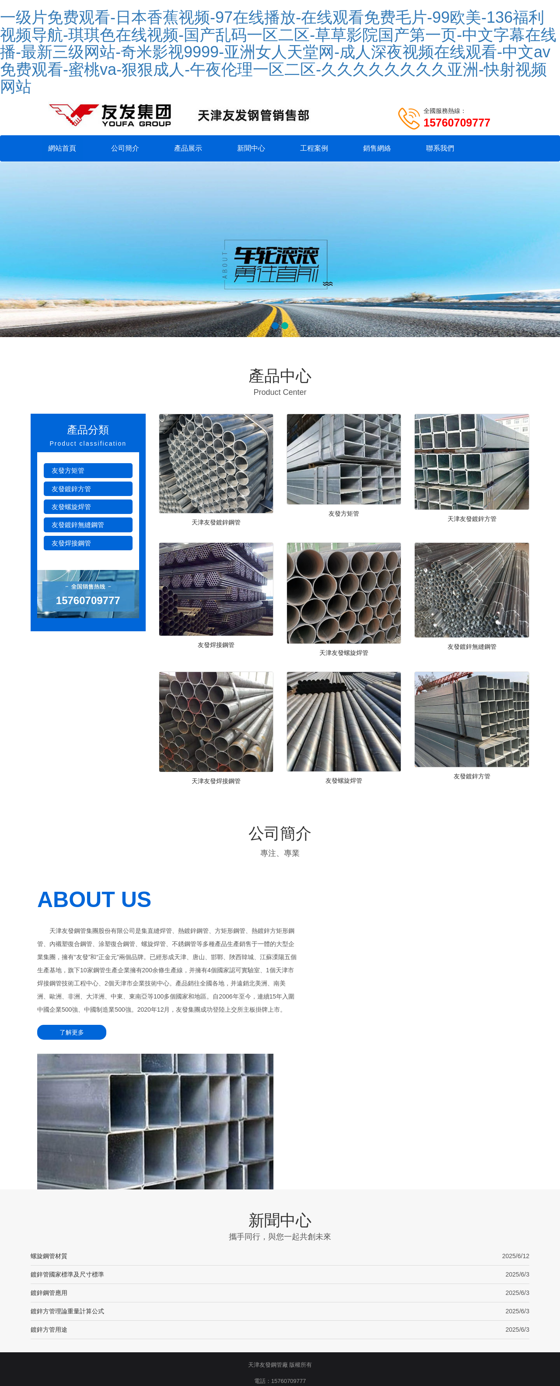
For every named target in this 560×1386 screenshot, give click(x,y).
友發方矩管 (68, 471)
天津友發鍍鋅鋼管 (216, 523)
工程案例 (314, 148)
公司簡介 (125, 148)
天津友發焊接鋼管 (216, 786)
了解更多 (68, 1055)
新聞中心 (251, 148)
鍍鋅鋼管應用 (49, 1174)
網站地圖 (309, 1279)
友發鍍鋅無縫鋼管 (78, 525)
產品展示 (188, 148)
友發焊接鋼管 (71, 544)
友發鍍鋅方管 (71, 489)
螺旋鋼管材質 (49, 1137)
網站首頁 (62, 148)
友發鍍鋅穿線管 (290, 1291)
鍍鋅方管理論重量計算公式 (67, 1192)
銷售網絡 (377, 148)
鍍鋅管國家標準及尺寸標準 (67, 1156)
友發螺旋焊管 (71, 507)
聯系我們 (440, 148)
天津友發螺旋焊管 (343, 656)
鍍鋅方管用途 (49, 1211)
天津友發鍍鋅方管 (472, 519)
